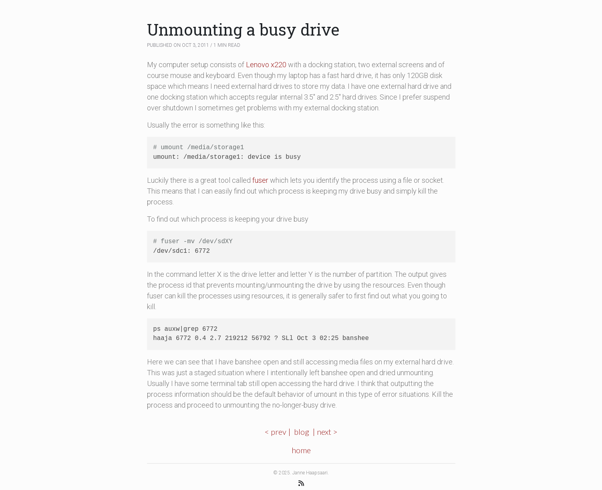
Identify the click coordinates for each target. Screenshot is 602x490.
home (301, 450)
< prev (275, 431)
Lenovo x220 (266, 64)
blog (301, 431)
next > (327, 431)
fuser (260, 180)
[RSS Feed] (301, 483)
